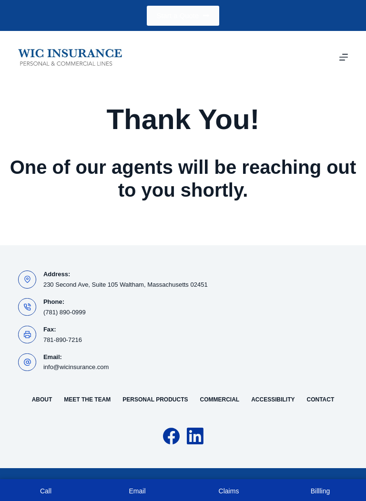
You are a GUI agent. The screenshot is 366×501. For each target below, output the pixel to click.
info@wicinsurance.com (76, 367)
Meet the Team (87, 399)
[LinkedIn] (195, 436)
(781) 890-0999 (64, 312)
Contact (321, 399)
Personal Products (155, 399)
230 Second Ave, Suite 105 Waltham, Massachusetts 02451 (125, 284)
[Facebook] (171, 436)
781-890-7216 (62, 339)
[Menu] (343, 57)
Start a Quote (183, 15)
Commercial (220, 399)
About (42, 399)
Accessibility (273, 399)
